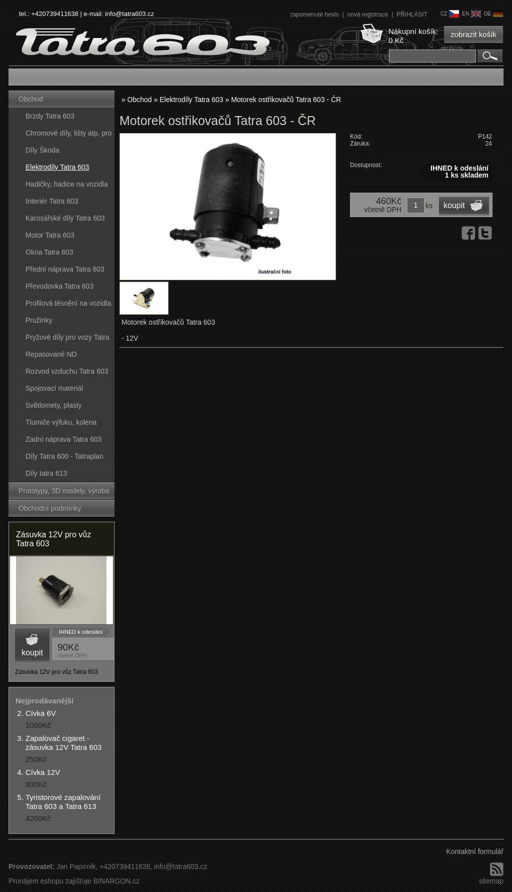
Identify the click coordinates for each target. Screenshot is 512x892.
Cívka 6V (41, 713)
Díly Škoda (43, 150)
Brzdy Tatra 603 (50, 116)
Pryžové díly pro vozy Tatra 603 (68, 339)
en (471, 14)
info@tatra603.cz (129, 14)
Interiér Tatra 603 (52, 201)
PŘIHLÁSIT (412, 14)
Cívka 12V (43, 772)
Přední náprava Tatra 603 (65, 269)
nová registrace (368, 14)
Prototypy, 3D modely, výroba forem (64, 493)
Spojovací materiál (54, 388)
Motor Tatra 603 (50, 235)
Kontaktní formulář (475, 851)
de (493, 14)
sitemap (491, 881)
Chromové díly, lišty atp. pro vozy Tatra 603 (69, 135)
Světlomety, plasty (54, 405)
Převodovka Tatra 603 (60, 286)
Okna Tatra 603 (49, 252)
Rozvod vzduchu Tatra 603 (67, 371)
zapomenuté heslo (315, 14)
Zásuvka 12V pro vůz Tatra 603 (53, 539)
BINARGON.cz (116, 881)
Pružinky (39, 320)
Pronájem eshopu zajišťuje (50, 881)
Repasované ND (51, 354)
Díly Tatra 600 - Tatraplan (65, 456)
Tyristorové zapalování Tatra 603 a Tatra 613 (63, 801)
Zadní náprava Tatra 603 (64, 439)
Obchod (30, 99)
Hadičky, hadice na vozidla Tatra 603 (67, 186)
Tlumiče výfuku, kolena (61, 422)
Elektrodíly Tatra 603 (57, 167)
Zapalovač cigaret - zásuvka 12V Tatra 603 (64, 742)
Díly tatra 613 (46, 473)
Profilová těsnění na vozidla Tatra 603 (68, 305)
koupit (32, 652)
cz (449, 14)
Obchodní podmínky (49, 508)
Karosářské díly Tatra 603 (65, 218)
